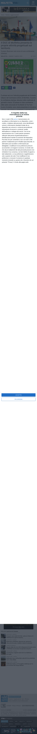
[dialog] (18, 367)
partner (16, 119)
